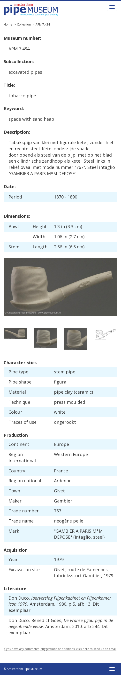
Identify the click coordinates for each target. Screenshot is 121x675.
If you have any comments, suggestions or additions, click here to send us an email (60, 649)
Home (8, 24)
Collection (24, 24)
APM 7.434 (43, 24)
